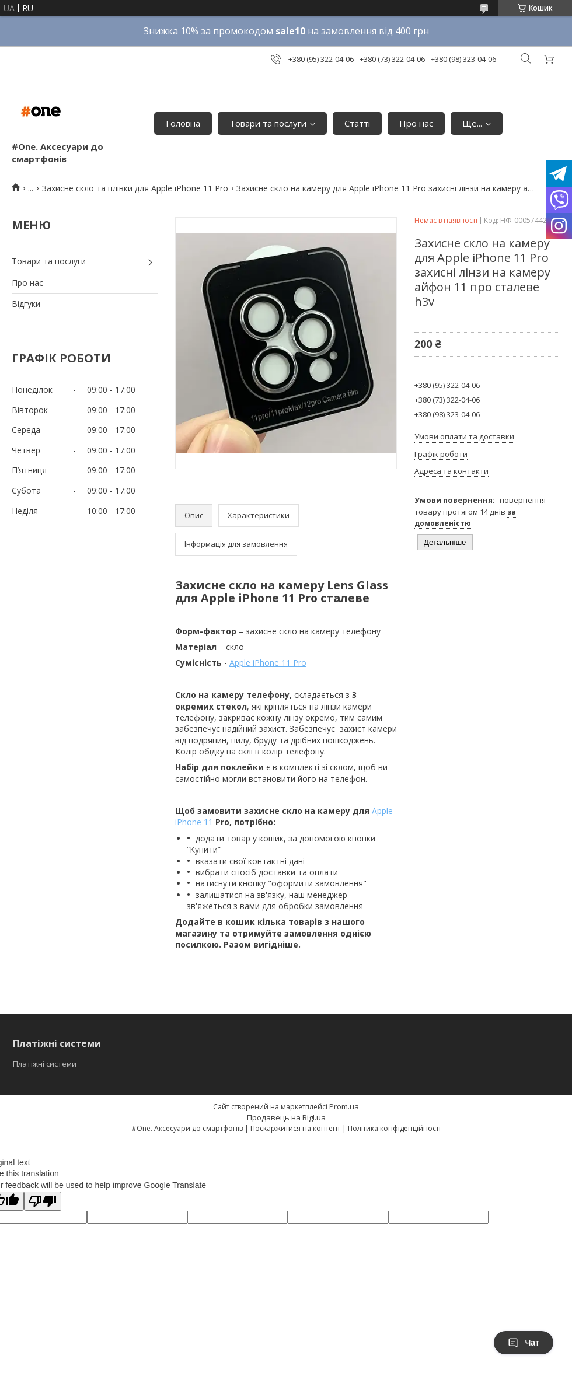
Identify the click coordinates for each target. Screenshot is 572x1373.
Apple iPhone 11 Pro (267, 662)
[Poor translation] (42, 1201)
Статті (357, 123)
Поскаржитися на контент (295, 1128)
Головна (183, 123)
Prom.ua (344, 1106)
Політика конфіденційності (394, 1128)
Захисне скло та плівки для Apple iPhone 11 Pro (135, 188)
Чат (523, 1342)
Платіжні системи (44, 1063)
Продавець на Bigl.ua (286, 1117)
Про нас (416, 123)
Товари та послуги (267, 123)
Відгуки (26, 303)
